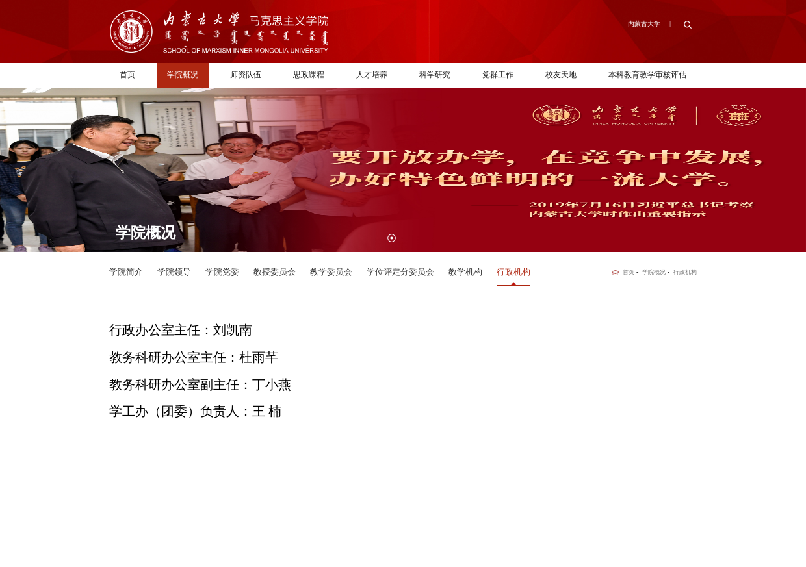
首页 (127, 75)
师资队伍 (245, 75)
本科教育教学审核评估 (647, 75)
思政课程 (308, 75)
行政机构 (685, 272)
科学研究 (434, 75)
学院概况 (182, 75)
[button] (391, 238)
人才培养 (371, 75)
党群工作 (498, 75)
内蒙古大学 (644, 23)
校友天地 (561, 75)
